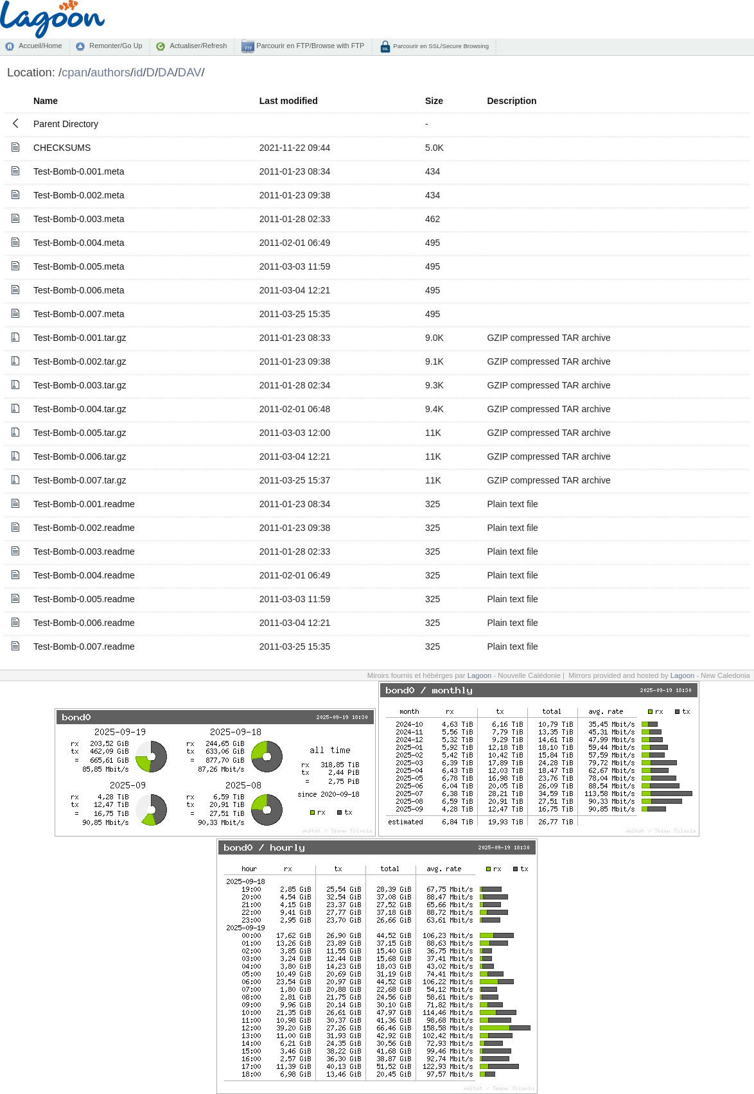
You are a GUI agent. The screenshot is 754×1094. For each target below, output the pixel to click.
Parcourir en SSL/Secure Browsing (440, 45)
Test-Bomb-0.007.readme (84, 646)
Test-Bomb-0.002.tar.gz (80, 361)
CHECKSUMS (62, 148)
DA (166, 72)
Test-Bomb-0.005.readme (84, 599)
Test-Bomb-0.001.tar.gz (80, 338)
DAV (190, 72)
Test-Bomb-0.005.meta (79, 266)
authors (110, 72)
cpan (74, 72)
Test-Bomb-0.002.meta (79, 195)
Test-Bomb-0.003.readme (84, 551)
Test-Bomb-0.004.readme (84, 575)
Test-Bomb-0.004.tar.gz (80, 409)
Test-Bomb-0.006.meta (79, 290)
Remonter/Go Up (115, 45)
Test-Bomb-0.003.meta (79, 219)
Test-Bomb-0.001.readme (84, 504)
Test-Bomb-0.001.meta (79, 171)
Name (45, 101)
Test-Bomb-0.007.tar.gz (80, 480)
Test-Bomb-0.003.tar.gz (80, 385)
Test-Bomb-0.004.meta (79, 243)
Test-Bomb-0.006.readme (84, 623)
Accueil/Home (40, 45)
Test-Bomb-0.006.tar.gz (80, 456)
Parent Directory (65, 124)
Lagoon (480, 675)
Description (511, 101)
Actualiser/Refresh (198, 45)
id (138, 72)
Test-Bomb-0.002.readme (84, 528)
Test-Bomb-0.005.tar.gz (80, 433)
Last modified (288, 101)
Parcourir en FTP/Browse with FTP (309, 45)
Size (434, 101)
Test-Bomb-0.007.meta (79, 314)
